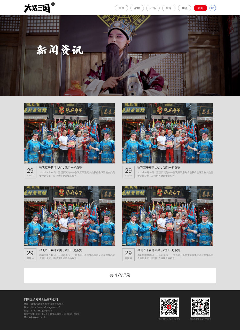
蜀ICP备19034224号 (35, 317)
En (212, 8)
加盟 (185, 8)
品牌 (137, 8)
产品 (153, 8)
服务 (169, 8)
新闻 (200, 8)
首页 (121, 8)
